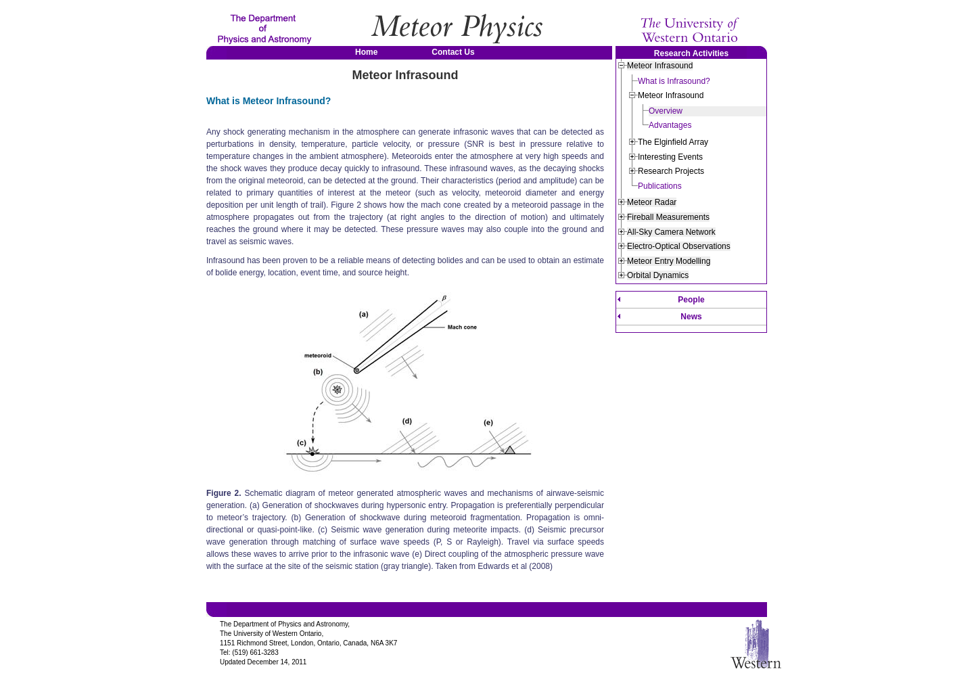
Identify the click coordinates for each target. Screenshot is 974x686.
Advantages (670, 125)
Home (366, 52)
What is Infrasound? (674, 81)
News (690, 316)
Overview (665, 111)
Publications (660, 186)
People (691, 299)
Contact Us (453, 52)
